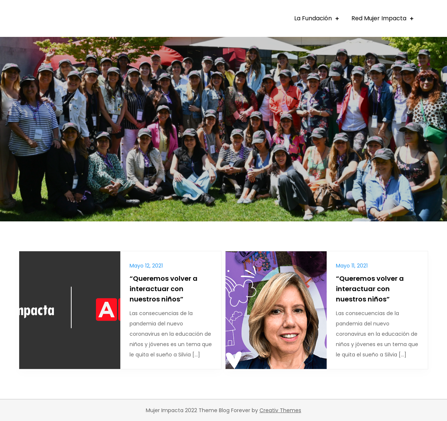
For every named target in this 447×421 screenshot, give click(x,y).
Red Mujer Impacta (378, 18)
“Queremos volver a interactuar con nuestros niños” (163, 289)
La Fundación (313, 18)
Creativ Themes (280, 410)
